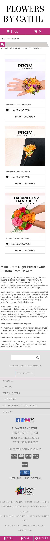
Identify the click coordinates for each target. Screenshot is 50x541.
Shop (12, 31)
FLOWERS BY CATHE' (25, 14)
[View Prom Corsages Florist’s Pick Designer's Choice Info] (25, 79)
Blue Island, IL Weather (13, 516)
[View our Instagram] (27, 421)
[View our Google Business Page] (23, 421)
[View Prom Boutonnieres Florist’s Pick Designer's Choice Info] (25, 146)
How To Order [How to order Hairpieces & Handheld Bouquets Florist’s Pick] (25, 250)
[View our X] (32, 421)
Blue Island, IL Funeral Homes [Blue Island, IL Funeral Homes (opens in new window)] (16, 502)
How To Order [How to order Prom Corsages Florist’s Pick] (25, 116)
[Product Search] (25, 358)
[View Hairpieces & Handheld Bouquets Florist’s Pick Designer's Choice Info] (25, 213)
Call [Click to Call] (8, 538)
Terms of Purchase (33, 525)
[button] (25, 473)
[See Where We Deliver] (25, 373)
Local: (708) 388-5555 (25, 442)
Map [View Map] (25, 538)
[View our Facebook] (18, 421)
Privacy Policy (13, 525)
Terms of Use (25, 530)
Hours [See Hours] (41, 538)
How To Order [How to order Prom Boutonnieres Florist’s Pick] (25, 183)
